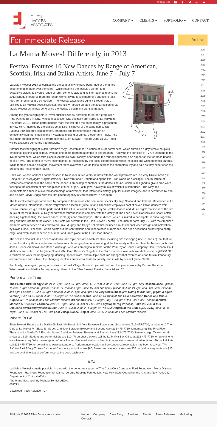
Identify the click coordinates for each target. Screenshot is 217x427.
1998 (202, 152)
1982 (202, 208)
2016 (202, 59)
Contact (200, 20)
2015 (202, 65)
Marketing (186, 414)
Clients (148, 20)
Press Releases (165, 414)
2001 (202, 136)
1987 (202, 188)
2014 (202, 70)
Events (147, 414)
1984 (202, 203)
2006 (202, 111)
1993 (202, 178)
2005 (202, 116)
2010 (202, 90)
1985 (202, 198)
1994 (202, 172)
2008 (202, 101)
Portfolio (174, 20)
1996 (202, 162)
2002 (202, 131)
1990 (202, 183)
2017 (202, 54)
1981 (202, 214)
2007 (202, 106)
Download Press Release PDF (28, 390)
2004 (202, 121)
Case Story (116, 414)
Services (133, 414)
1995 (202, 167)
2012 (202, 80)
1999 (202, 147)
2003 (202, 126)
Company (123, 20)
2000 (202, 142)
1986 (202, 193)
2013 (202, 75)
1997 (202, 157)
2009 (202, 95)
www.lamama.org (20, 340)
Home (85, 414)
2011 (203, 85)
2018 (202, 49)
